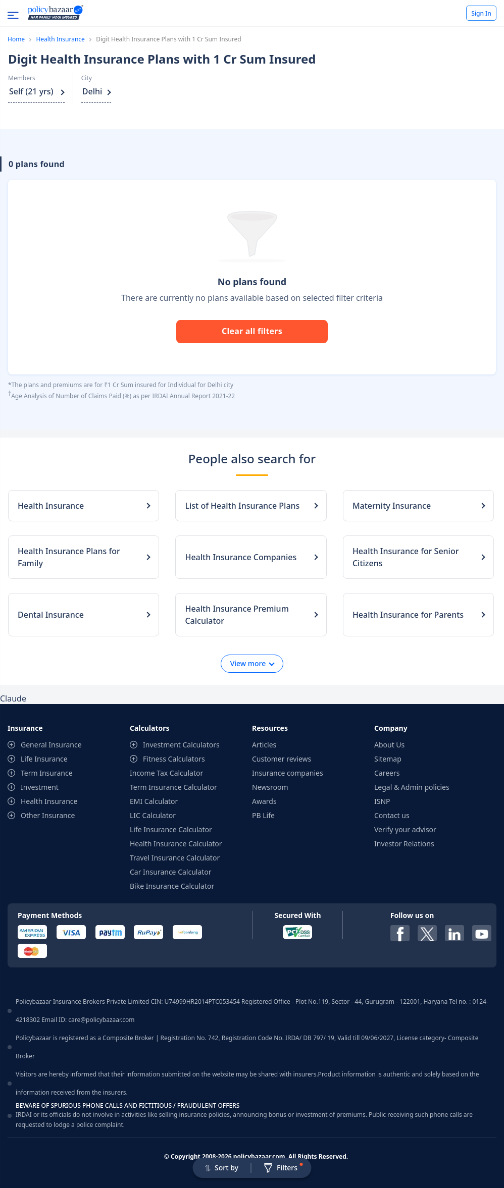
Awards (264, 801)
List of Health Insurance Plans (242, 505)
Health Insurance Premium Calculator (236, 614)
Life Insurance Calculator (171, 829)
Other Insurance (48, 815)
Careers (386, 773)
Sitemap (387, 759)
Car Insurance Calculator (171, 872)
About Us (389, 744)
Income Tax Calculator (166, 773)
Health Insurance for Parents (408, 614)
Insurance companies (287, 773)
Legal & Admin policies (411, 787)
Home (16, 39)
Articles (264, 744)
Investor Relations (404, 843)
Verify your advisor (405, 829)
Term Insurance (47, 773)
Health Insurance (60, 39)
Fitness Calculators (174, 759)
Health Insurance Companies (240, 557)
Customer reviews (281, 759)
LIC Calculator (153, 815)
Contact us (392, 815)
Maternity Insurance (391, 505)
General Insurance (51, 744)
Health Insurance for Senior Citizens (405, 557)
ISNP (382, 801)
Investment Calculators (181, 744)
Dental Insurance (51, 614)
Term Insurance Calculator (173, 787)
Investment (40, 787)
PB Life (263, 815)
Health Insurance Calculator (176, 843)
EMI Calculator (154, 801)
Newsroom (270, 787)
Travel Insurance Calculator (175, 857)
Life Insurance (44, 759)
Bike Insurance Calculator (172, 886)
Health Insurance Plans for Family (69, 557)
